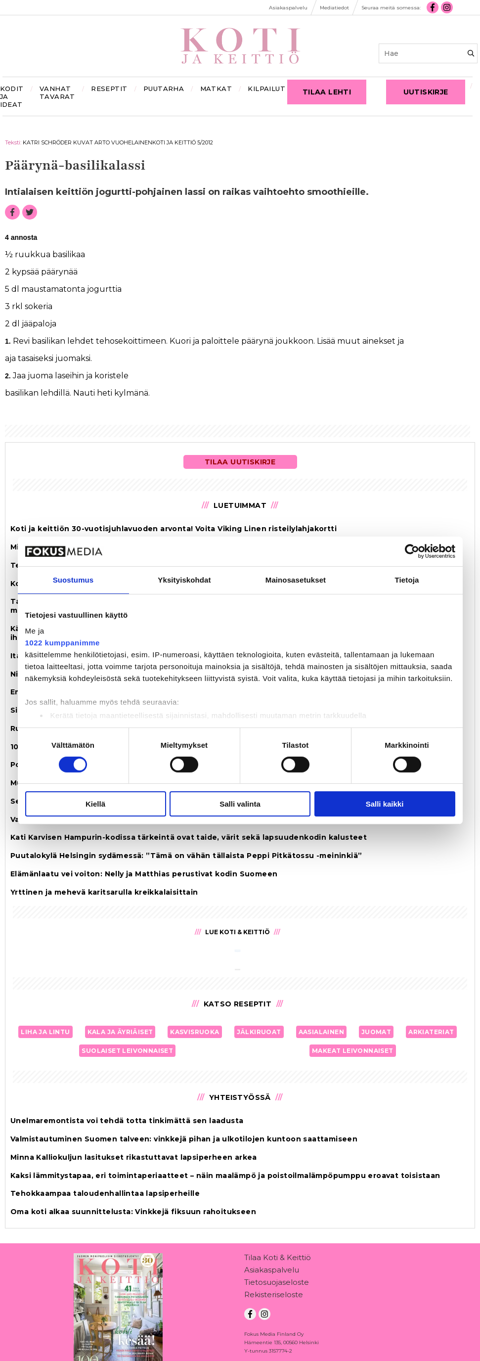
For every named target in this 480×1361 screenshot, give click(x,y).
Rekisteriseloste (273, 1296)
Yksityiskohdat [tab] (184, 580)
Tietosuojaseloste (276, 1284)
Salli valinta (240, 804)
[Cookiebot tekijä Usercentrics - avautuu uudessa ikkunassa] (412, 551)
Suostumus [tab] (73, 580)
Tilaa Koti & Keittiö (277, 1259)
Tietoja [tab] (407, 580)
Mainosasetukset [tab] (295, 580)
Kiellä (95, 804)
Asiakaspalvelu (271, 1271)
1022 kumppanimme (62, 642)
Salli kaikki (385, 804)
